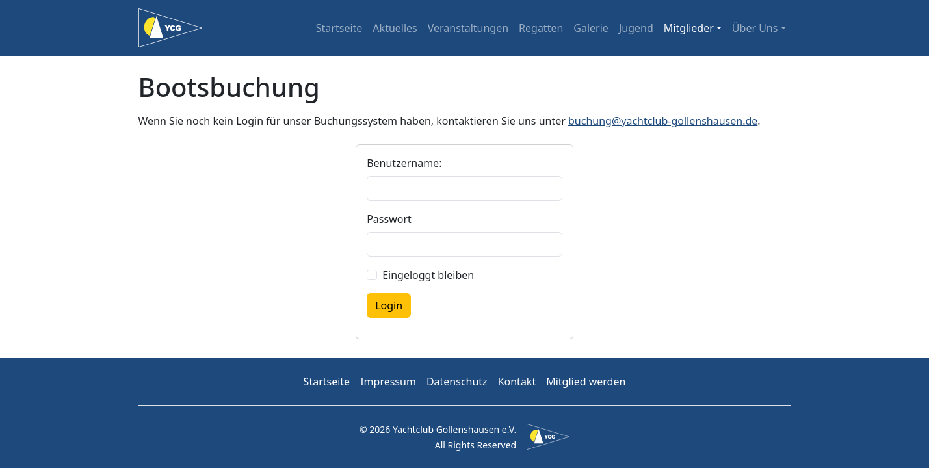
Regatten (541, 28)
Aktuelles (395, 28)
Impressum (388, 381)
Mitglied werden (585, 381)
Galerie (590, 28)
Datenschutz (457, 381)
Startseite (339, 28)
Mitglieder (689, 28)
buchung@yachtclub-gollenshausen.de (662, 121)
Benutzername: (404, 163)
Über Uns (755, 28)
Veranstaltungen (468, 28)
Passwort (389, 219)
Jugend (636, 28)
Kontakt (517, 381)
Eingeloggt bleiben (428, 275)
